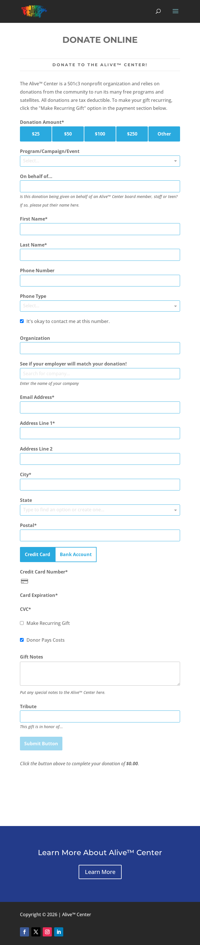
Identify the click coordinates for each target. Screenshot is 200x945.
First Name (32, 219)
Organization (35, 338)
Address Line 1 (36, 423)
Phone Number (37, 270)
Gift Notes (31, 657)
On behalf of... (36, 176)
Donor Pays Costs (45, 640)
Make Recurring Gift (48, 623)
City (24, 474)
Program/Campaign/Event (49, 151)
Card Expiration (37, 595)
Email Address (36, 397)
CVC (24, 609)
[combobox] (100, 373)
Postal (27, 525)
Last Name (32, 245)
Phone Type (33, 296)
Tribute (28, 706)
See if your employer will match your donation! (73, 364)
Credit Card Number (42, 572)
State (26, 500)
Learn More (100, 872)
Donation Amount (41, 122)
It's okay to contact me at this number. (68, 321)
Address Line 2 (36, 449)
